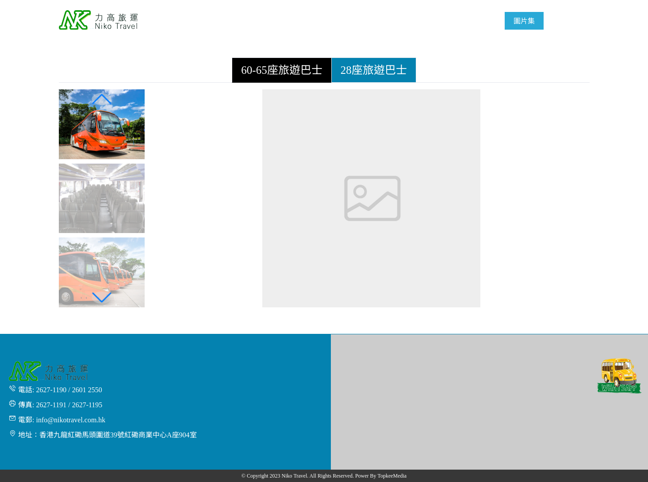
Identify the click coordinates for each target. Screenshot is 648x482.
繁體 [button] (578, 5)
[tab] (281, 70)
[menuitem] (305, 21)
